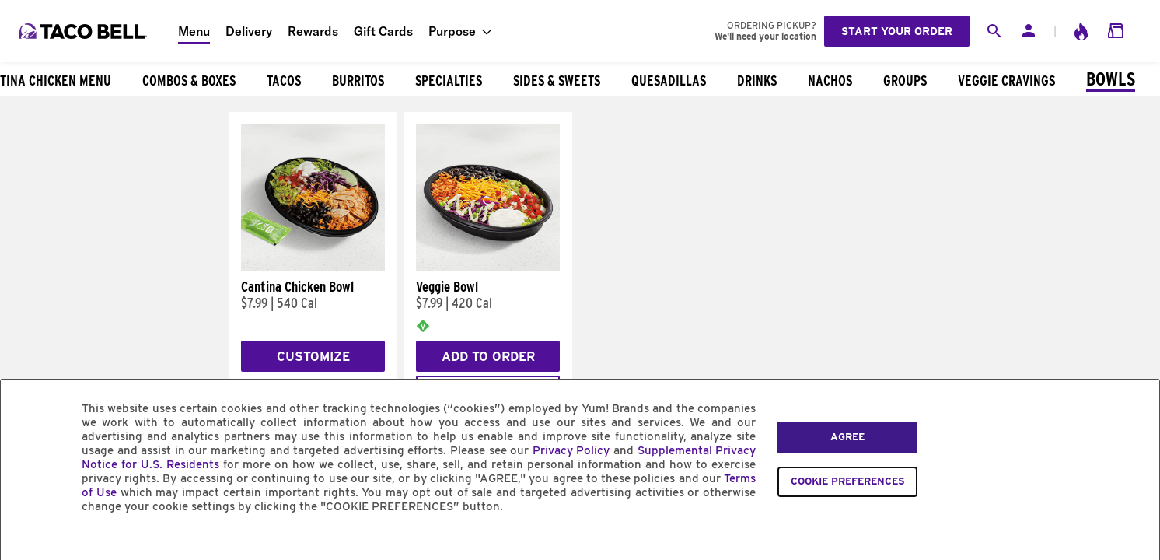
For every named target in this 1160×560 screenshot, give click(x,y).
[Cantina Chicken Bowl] (313, 267)
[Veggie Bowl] (488, 267)
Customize (313, 356)
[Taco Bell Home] (84, 31)
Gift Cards (383, 31)
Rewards (313, 31)
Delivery (248, 31)
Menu (194, 31)
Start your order (896, 31)
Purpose (452, 31)
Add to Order (488, 356)
